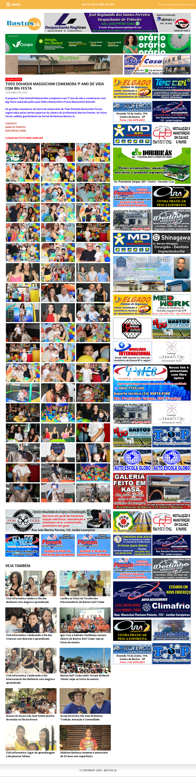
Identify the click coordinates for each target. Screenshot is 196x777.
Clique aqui (189, 4)
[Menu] (13, 4)
